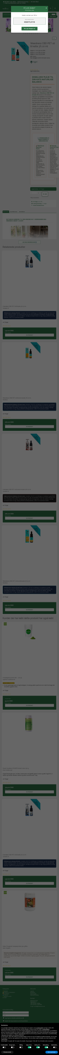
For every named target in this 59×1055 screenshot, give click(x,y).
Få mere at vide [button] (7, 1052)
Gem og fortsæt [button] (51, 1052)
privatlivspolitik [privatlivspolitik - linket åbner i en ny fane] (39, 1027)
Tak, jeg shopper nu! (29, 28)
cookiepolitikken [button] (46, 1029)
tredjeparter (28, 1030)
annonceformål (22, 1033)
